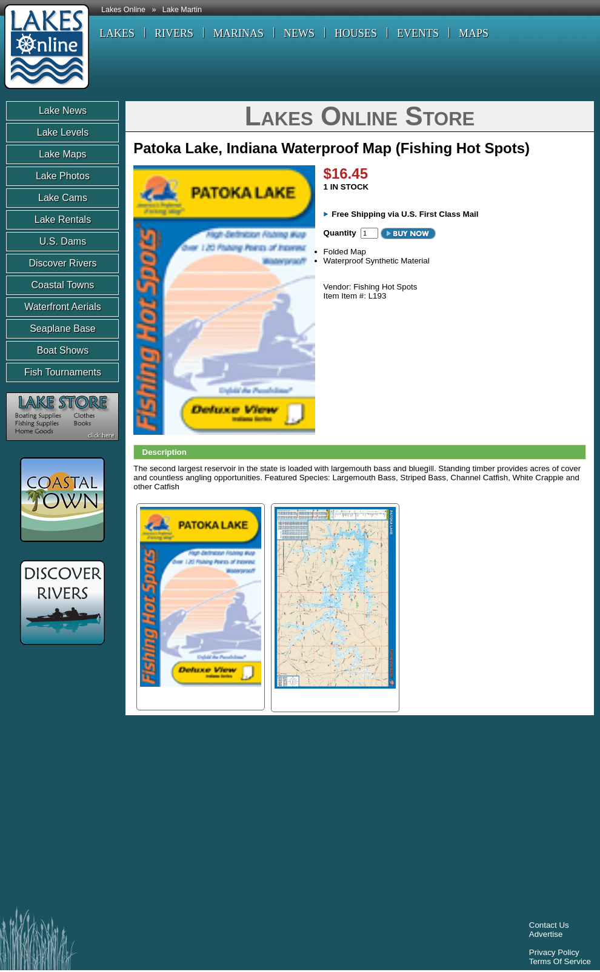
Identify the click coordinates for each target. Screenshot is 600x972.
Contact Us (549, 925)
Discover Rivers (62, 263)
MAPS (473, 33)
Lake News (63, 110)
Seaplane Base (63, 328)
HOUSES (356, 33)
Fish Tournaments (62, 372)
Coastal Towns (63, 285)
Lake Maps (62, 154)
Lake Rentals (63, 219)
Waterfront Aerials (62, 307)
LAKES (117, 33)
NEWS (299, 33)
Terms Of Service (560, 961)
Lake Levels (62, 132)
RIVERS (174, 33)
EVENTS (418, 33)
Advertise (546, 934)
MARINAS (238, 33)
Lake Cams (62, 198)
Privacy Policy (554, 952)
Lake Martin (182, 9)
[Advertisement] (154, 814)
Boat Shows (62, 350)
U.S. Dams (62, 241)
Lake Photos (63, 176)
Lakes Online (123, 9)
